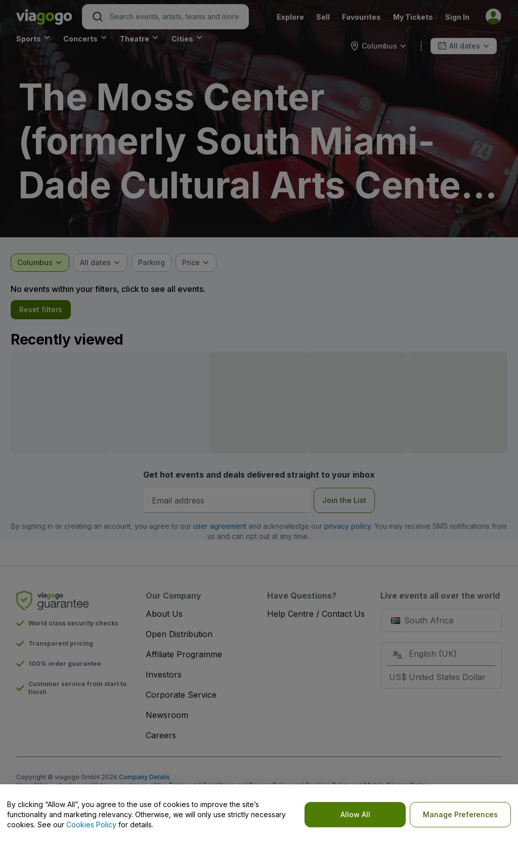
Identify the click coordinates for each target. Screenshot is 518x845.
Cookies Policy (91, 824)
